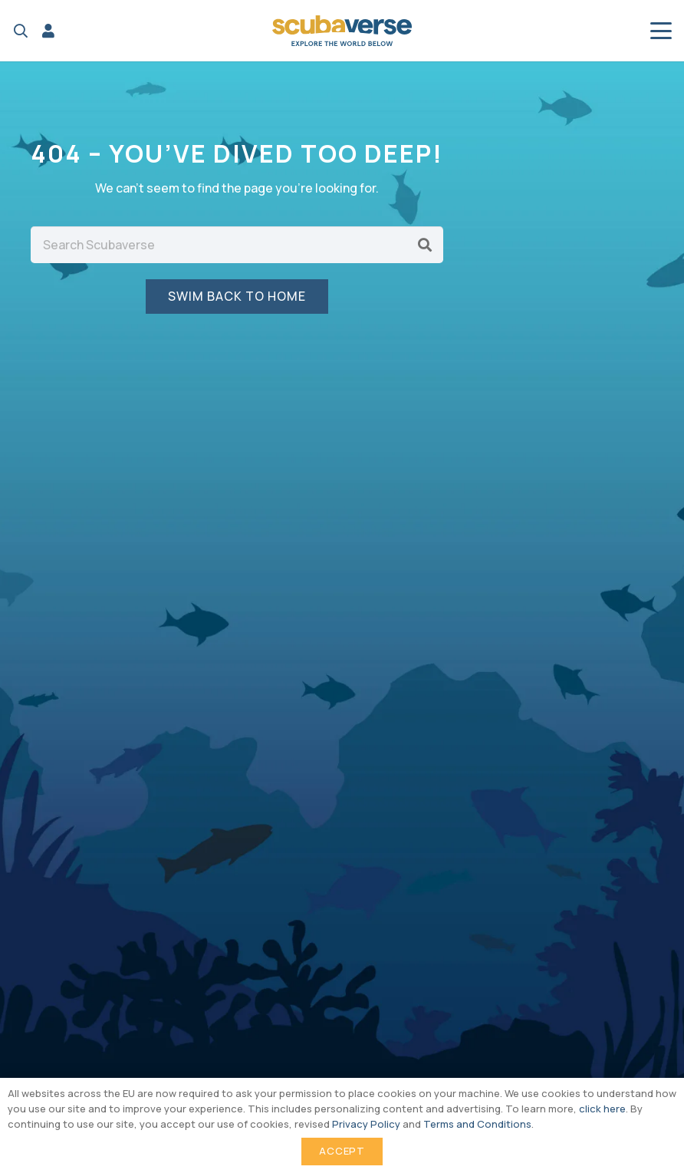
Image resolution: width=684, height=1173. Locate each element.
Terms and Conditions (477, 1124)
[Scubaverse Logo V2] (342, 30)
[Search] (424, 244)
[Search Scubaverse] (237, 244)
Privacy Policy (366, 1124)
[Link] (48, 30)
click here (602, 1108)
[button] (20, 31)
